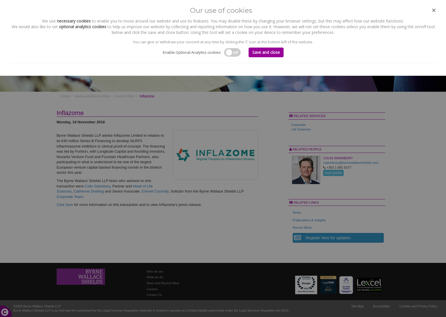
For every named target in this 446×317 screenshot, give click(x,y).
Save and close (266, 52)
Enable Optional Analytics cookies (192, 52)
